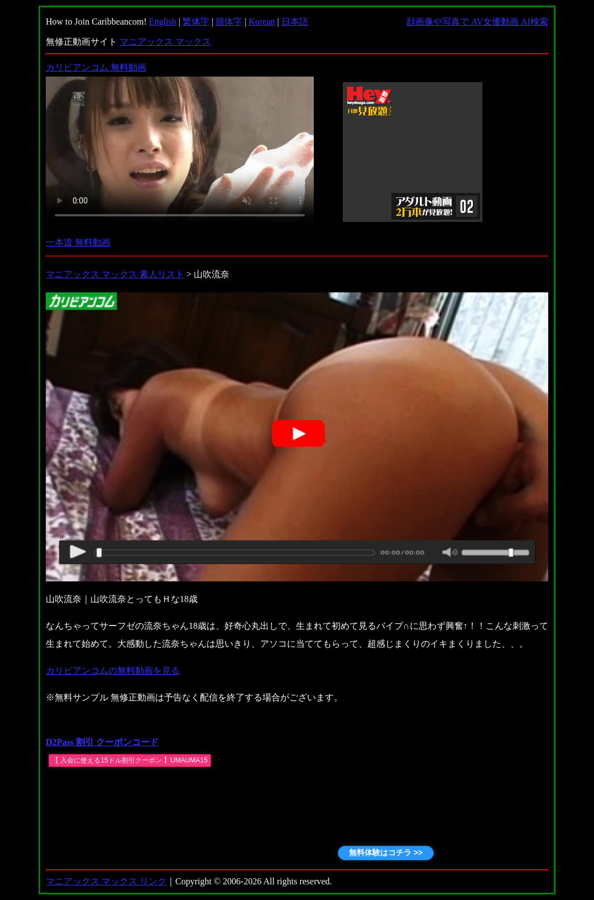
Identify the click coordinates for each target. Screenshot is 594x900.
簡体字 (228, 21)
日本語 (294, 21)
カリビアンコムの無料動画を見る (113, 670)
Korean (261, 21)
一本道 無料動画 (78, 242)
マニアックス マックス (165, 41)
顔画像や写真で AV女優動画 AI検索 (477, 21)
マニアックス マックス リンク (106, 881)
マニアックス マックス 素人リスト (115, 274)
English (162, 21)
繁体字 (196, 21)
